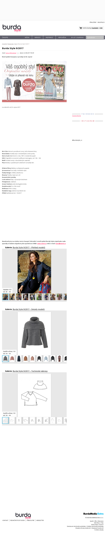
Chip (102, 523)
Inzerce (101, 524)
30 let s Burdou (77, 37)
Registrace (101, 22)
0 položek (95, 28)
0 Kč (101, 28)
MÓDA (27, 37)
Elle (96, 521)
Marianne (100, 521)
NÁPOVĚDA (62, 37)
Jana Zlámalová (11, 53)
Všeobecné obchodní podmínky (76, 526)
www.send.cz (41, 243)
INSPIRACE (49, 37)
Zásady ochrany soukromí (83, 528)
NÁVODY (38, 37)
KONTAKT (5, 520)
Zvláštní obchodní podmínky (95, 526)
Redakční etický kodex (17, 520)
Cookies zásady (98, 530)
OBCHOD (16, 39)
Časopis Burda (76, 116)
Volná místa (94, 524)
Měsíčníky (11, 44)
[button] (64, 252)
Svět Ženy (96, 523)
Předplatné (30, 520)
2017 (16, 44)
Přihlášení (93, 22)
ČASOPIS (5, 37)
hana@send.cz (61, 243)
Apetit (91, 521)
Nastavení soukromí (97, 528)
